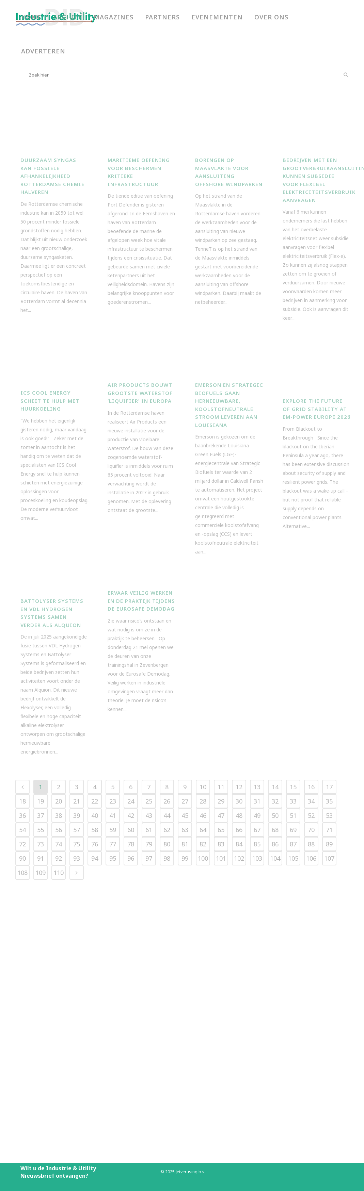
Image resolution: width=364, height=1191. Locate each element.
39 (76, 1016)
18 (22, 1001)
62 (166, 1030)
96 (130, 1059)
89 (329, 1044)
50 (275, 1016)
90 (22, 1059)
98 (166, 1059)
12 (239, 987)
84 (239, 1044)
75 (76, 1044)
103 (257, 1059)
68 (275, 1030)
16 (311, 987)
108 (22, 1073)
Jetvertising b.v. (190, 1172)
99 (184, 1059)
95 (112, 1059)
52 (311, 1016)
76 (94, 1044)
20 (58, 1001)
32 (275, 1001)
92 (58, 1059)
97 (148, 1059)
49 (257, 1016)
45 (184, 1016)
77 (112, 1044)
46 (203, 1016)
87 (293, 1044)
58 (94, 1030)
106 (311, 1059)
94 (94, 1059)
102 (239, 1059)
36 (22, 1016)
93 (76, 1059)
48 (239, 1016)
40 (94, 1016)
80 (166, 1044)
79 (148, 1044)
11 (221, 987)
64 (203, 1030)
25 (148, 1001)
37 (40, 1016)
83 (221, 1044)
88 (311, 1044)
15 (293, 987)
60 (130, 1030)
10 (203, 987)
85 (257, 1044)
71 (329, 1030)
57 (76, 1030)
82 (203, 1044)
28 (203, 1001)
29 (221, 1001)
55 (40, 1030)
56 (58, 1030)
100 (203, 1059)
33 (293, 1001)
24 (130, 1001)
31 (257, 1001)
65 (221, 1030)
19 (40, 1001)
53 (329, 1016)
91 (40, 1059)
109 (40, 1073)
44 (166, 1016)
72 (22, 1044)
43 (148, 1016)
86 (275, 1044)
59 (112, 1030)
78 (130, 1044)
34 (311, 1001)
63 (184, 1030)
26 (166, 1001)
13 (257, 987)
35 (329, 1001)
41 (112, 1016)
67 (257, 1030)
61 (148, 1030)
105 (293, 1059)
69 (293, 1030)
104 (275, 1059)
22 (94, 1001)
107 (329, 1059)
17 (329, 987)
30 (239, 1001)
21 (76, 1001)
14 (275, 987)
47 (221, 1016)
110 (58, 1073)
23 (112, 1001)
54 (22, 1030)
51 (293, 1016)
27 (184, 1001)
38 (58, 1016)
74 (58, 1044)
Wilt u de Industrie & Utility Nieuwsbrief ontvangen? (58, 1171)
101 (221, 1059)
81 (184, 1044)
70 (311, 1030)
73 (40, 1044)
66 (239, 1030)
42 (130, 1016)
